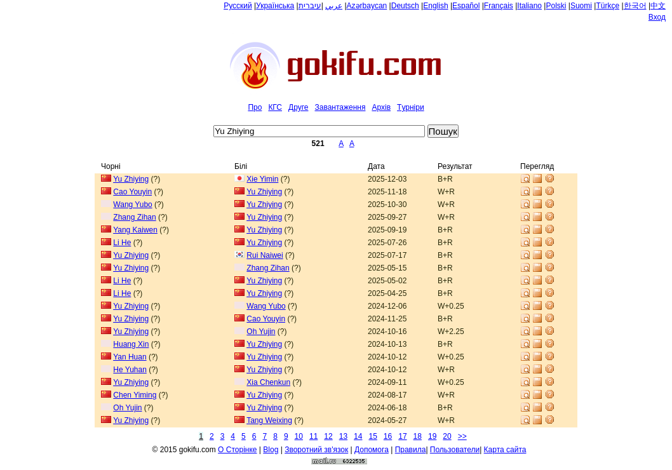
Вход (657, 17)
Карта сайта (505, 449)
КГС (275, 107)
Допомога (371, 449)
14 (358, 436)
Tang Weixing (269, 420)
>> (462, 436)
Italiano (529, 5)
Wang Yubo (132, 204)
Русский (238, 5)
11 (313, 436)
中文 (658, 5)
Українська (275, 5)
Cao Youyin (132, 191)
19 (432, 436)
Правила (410, 449)
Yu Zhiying (131, 179)
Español (466, 5)
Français (498, 5)
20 (447, 436)
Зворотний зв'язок (316, 449)
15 (372, 436)
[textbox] (319, 131)
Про (255, 107)
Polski (556, 5)
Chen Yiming (134, 395)
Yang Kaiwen (135, 229)
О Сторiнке (237, 449)
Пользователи (455, 449)
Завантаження (339, 107)
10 (299, 436)
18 (417, 436)
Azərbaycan (367, 5)
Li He (122, 242)
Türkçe (607, 5)
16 (388, 436)
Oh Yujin (260, 331)
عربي (333, 5)
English (435, 5)
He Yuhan (130, 369)
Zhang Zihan (134, 217)
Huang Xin (131, 344)
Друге (298, 107)
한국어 (635, 5)
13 (343, 436)
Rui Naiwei (264, 255)
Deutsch (405, 5)
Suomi (581, 5)
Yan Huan (129, 356)
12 (328, 436)
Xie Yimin (262, 179)
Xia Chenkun (268, 382)
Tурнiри (410, 107)
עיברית (310, 5)
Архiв (381, 107)
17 (402, 436)
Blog (270, 449)
